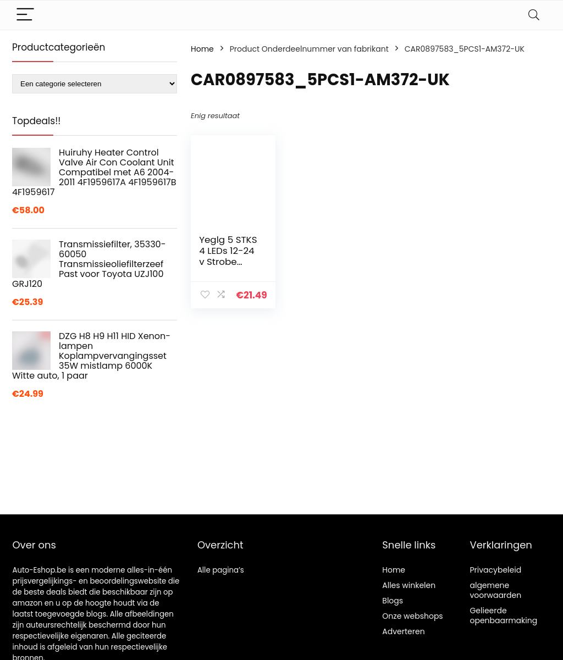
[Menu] (25, 15)
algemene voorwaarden (495, 590)
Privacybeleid (495, 569)
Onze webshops (412, 616)
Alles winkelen (408, 585)
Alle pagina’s (220, 570)
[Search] (534, 15)
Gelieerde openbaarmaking (503, 615)
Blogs (392, 600)
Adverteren (403, 631)
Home (202, 48)
